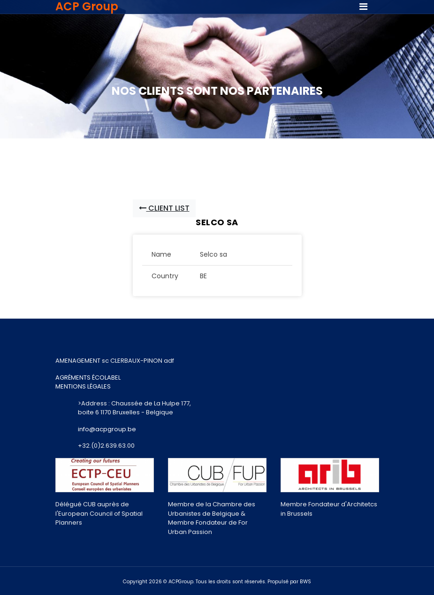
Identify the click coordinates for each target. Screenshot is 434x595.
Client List (164, 208)
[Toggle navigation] (363, 6)
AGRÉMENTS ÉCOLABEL (88, 377)
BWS (305, 581)
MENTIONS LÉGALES (83, 386)
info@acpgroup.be (107, 429)
